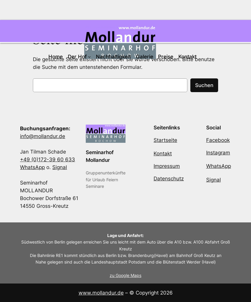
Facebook (218, 140)
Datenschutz (169, 179)
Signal (59, 167)
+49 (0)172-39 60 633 (47, 159)
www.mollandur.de (101, 293)
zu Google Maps (125, 275)
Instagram (218, 153)
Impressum (167, 166)
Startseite (165, 140)
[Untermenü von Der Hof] (89, 56)
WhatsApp (32, 167)
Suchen (204, 85)
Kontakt (163, 154)
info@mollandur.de (42, 136)
